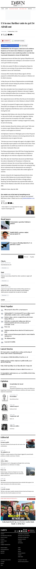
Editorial (5, 437)
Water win (7, 327)
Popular (32, 257)
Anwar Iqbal (3, 31)
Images (19, 551)
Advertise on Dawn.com (23, 537)
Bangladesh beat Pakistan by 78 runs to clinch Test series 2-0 (17, 369)
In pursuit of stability (9, 342)
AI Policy (2, 539)
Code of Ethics (4, 537)
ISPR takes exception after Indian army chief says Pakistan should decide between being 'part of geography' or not (17, 322)
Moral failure (13, 396)
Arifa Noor (12, 428)
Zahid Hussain (13, 386)
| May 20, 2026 (18, 5)
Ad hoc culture (4, 461)
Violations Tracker (13, 8)
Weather (2, 551)
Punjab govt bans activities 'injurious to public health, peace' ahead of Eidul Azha (16, 361)
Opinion (4, 381)
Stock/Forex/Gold (5, 549)
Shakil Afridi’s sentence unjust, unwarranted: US (19, 233)
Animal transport (14, 406)
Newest (26, 257)
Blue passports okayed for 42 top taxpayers (16, 309)
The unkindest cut (5, 452)
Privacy (2, 542)
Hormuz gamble (5, 442)
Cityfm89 (2, 561)
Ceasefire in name (5, 489)
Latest (6, 8)
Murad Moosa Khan (14, 399)
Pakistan (30, 8)
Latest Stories (7, 349)
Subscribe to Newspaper (23, 533)
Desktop (2, 553)
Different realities (14, 426)
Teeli (2, 565)
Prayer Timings (4, 547)
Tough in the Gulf (14, 416)
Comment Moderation (5, 544)
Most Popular (7, 306)
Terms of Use (4, 541)
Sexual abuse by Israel (16, 384)
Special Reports (21, 553)
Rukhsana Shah (13, 409)
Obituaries (20, 542)
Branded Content (22, 539)
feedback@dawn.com (28, 198)
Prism (19, 549)
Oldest (20, 257)
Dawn (19, 547)
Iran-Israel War (23, 8)
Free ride (3, 480)
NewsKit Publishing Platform (23, 561)
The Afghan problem (9, 338)
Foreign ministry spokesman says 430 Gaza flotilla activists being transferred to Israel (18, 373)
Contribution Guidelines (6, 535)
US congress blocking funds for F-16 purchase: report (21, 243)
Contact (2, 533)
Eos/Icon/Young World (6, 559)
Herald (2, 563)
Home (2, 8)
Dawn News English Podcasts (9, 498)
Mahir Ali (12, 419)
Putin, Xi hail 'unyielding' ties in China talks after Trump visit (16, 366)
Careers (20, 541)
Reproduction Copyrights (24, 535)
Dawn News (20, 556)
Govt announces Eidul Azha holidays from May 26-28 (14, 357)
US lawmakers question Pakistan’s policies (20, 222)
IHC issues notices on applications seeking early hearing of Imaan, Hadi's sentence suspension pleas (16, 352)
